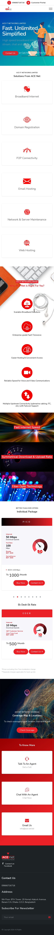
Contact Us (36, 583)
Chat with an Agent (27, 794)
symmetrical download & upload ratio (27, 457)
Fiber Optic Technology (27, 486)
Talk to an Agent (27, 764)
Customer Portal (38, 2)
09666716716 (18, 2)
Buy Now (21, 583)
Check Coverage (27, 730)
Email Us (27, 825)
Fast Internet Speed (27, 427)
